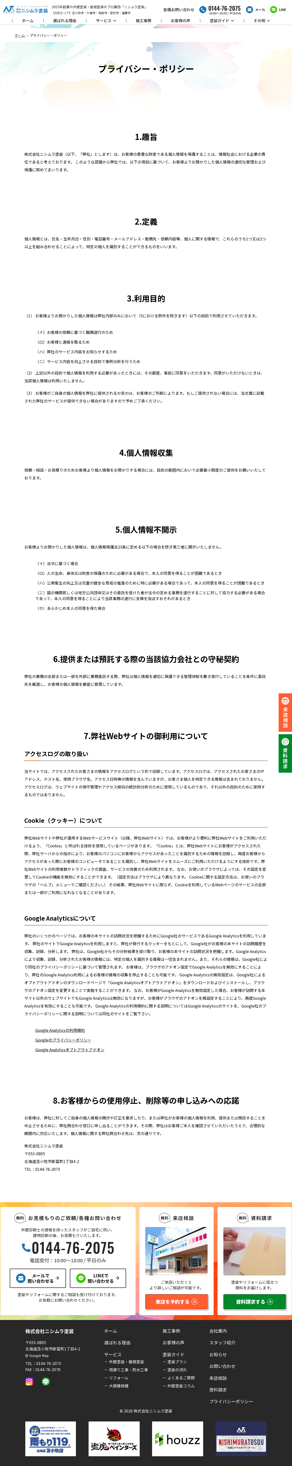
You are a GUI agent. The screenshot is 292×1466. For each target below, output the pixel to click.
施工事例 (143, 20)
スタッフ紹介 (222, 1342)
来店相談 (218, 1378)
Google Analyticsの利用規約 (60, 1030)
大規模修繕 (118, 1386)
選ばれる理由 (64, 20)
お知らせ (218, 1354)
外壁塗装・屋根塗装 (126, 1362)
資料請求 (218, 1389)
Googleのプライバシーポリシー (63, 1040)
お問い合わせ (222, 1366)
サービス (106, 20)
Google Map (37, 1355)
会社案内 (218, 1331)
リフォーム (118, 1378)
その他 (262, 20)
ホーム (28, 20)
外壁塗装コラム (181, 1386)
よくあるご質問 (181, 1378)
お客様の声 (180, 20)
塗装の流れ (177, 1370)
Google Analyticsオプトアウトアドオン (69, 1050)
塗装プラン (177, 1362)
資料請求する (254, 1301)
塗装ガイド (222, 20)
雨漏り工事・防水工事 (128, 1370)
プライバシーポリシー (231, 1401)
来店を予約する (176, 1301)
